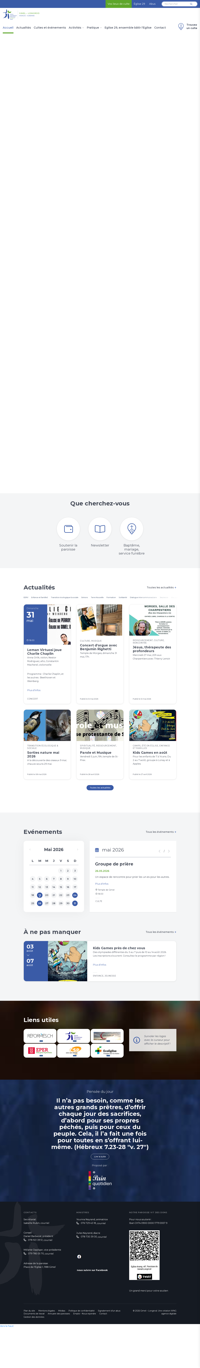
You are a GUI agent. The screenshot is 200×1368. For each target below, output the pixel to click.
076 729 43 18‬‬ (88, 1257)
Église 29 (139, 3)
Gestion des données (34, 1351)
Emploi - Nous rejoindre (84, 1348)
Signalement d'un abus (109, 1345)
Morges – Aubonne (33, 17)
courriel (45, 1257)
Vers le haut (7, 1360)
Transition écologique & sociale (77, 598)
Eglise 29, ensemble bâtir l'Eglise (128, 27)
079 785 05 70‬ (36, 1288)
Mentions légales (46, 1345)
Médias (61, 1345)
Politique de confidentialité (81, 1345)
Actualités (23, 27)
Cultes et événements (50, 27)
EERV (27, 598)
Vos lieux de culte (119, 3)
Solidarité (153, 598)
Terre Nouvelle (120, 598)
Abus (152, 3)
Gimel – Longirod (41, 13)
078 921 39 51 (35, 1274)
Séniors (103, 598)
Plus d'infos (102, 909)
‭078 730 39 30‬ (89, 1271)
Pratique (93, 27)
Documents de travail (34, 1348)
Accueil (8, 27)
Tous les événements (161, 855)
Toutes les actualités (161, 588)
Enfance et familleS (45, 598)
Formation (138, 598)
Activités (75, 27)
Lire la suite (100, 1190)
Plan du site (29, 1345)
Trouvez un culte (187, 26)
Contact (160, 27)
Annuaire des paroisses (59, 1348)
